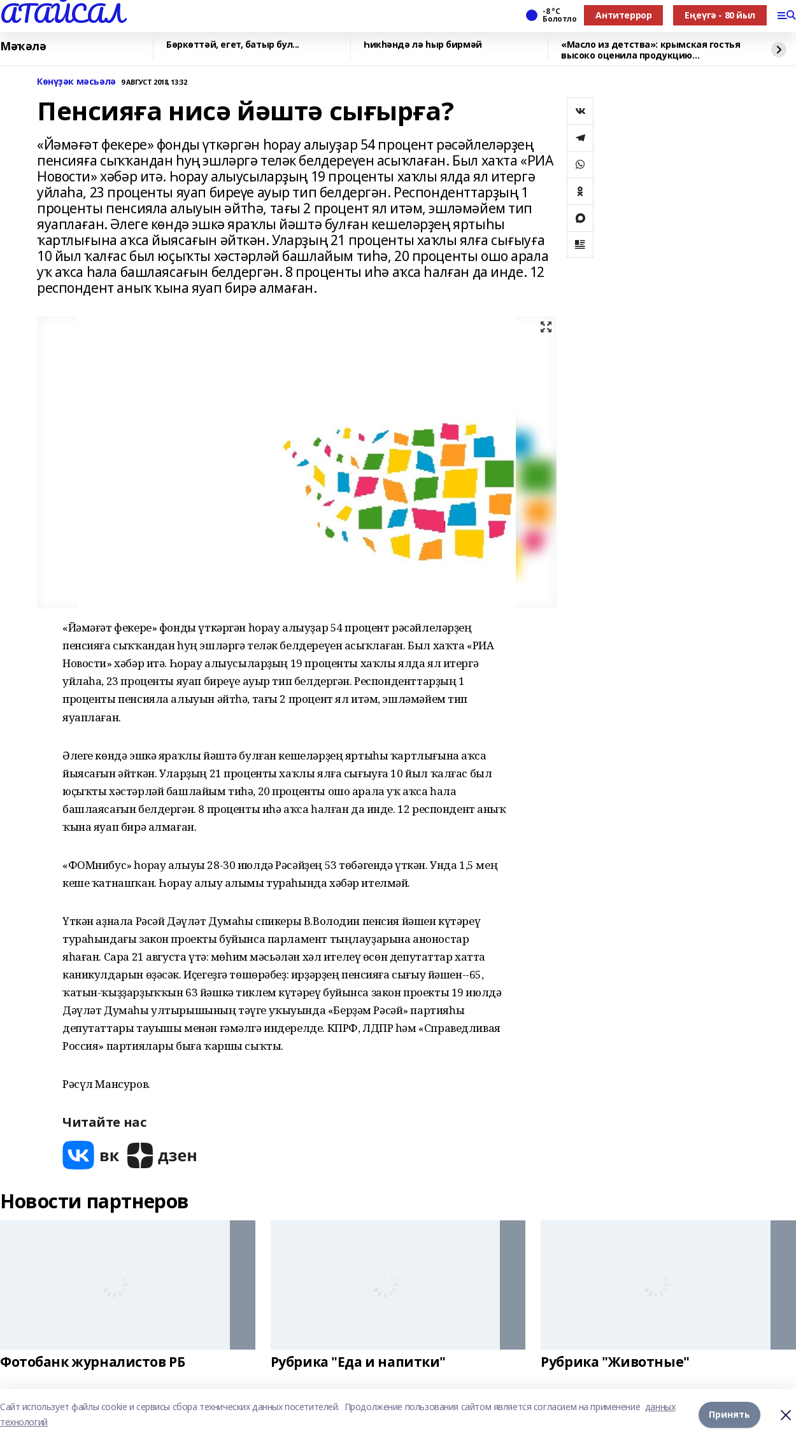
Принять (729, 1414)
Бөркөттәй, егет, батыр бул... (232, 44)
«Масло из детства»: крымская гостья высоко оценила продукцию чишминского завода (650, 49)
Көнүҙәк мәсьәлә (76, 81)
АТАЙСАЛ (62, 13)
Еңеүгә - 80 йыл (720, 15)
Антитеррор (623, 15)
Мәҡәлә (23, 46)
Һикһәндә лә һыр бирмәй (423, 44)
